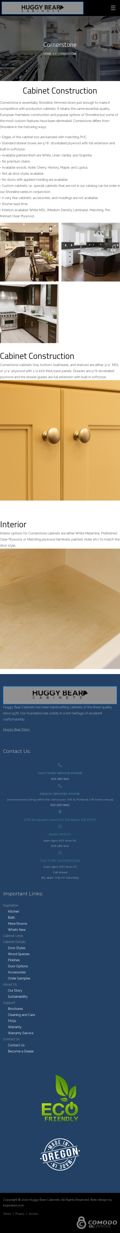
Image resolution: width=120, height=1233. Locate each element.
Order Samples (19, 978)
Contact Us (11, 1039)
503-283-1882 (60, 805)
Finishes (14, 960)
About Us (10, 984)
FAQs (12, 1021)
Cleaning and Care (21, 1015)
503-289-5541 (60, 779)
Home (47, 53)
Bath (11, 917)
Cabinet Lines (13, 936)
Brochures (15, 1009)
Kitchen (13, 911)
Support (9, 1003)
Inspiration (10, 905)
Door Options (18, 966)
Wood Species (19, 954)
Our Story (15, 990)
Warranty (15, 1027)
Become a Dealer (21, 1051)
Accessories (17, 972)
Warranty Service (20, 1033)
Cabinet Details (14, 942)
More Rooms (17, 924)
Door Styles (16, 948)
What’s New (17, 930)
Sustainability (18, 997)
